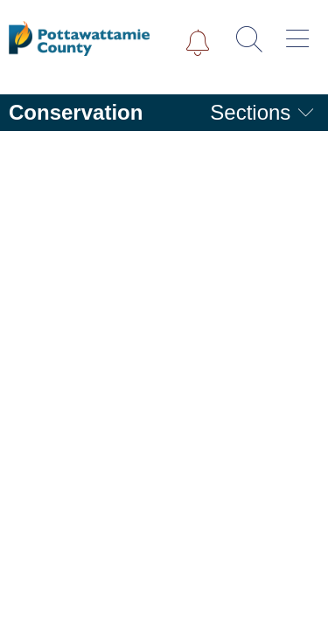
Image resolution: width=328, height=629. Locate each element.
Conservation (76, 112)
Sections (262, 111)
